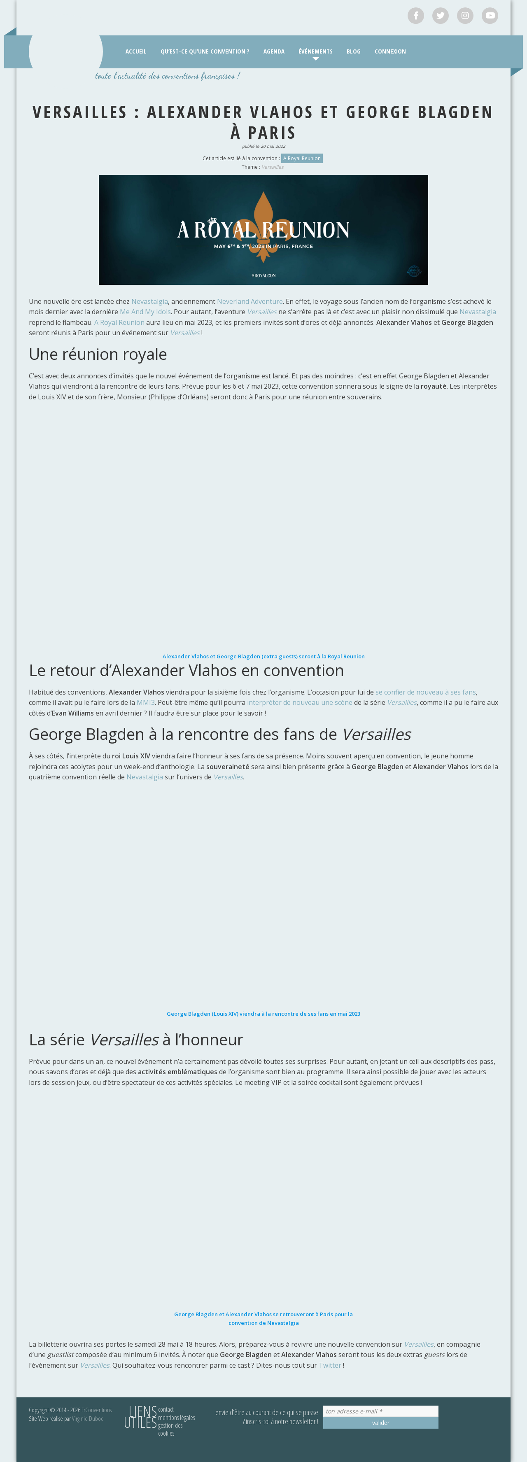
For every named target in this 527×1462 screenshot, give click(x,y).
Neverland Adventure (250, 301)
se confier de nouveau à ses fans (425, 692)
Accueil (136, 51)
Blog (354, 51)
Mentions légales (176, 1417)
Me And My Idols (145, 311)
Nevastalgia (149, 301)
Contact (166, 1409)
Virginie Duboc (87, 1418)
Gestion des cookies (170, 1429)
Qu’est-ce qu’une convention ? (205, 51)
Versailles (272, 166)
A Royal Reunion (302, 158)
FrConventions (97, 1410)
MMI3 (146, 702)
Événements (315, 51)
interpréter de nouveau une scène (299, 702)
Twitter (331, 1365)
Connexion (390, 51)
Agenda (274, 51)
